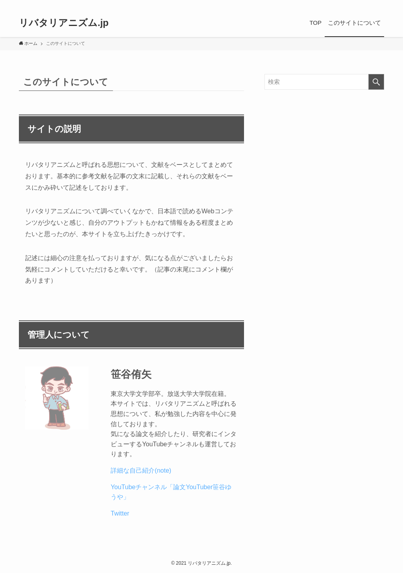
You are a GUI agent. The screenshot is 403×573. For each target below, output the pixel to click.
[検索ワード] (324, 82)
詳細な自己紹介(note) (141, 470)
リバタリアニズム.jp (64, 23)
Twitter (120, 513)
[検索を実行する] (376, 82)
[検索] (379, 4)
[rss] (369, 4)
